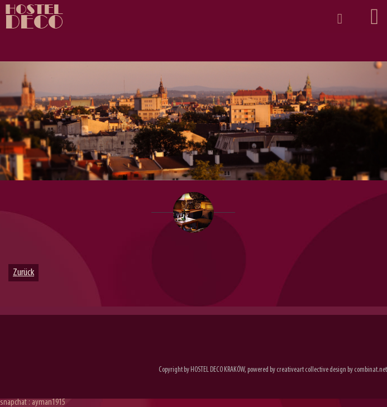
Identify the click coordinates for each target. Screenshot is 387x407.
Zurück (23, 272)
